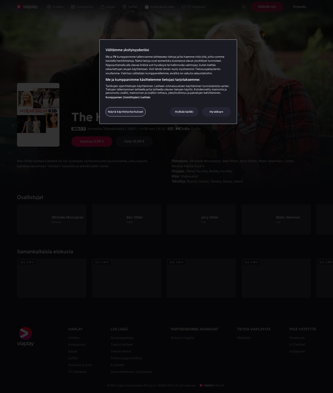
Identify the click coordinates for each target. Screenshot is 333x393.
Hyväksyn (216, 111)
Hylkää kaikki (184, 111)
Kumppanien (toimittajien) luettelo (128, 97)
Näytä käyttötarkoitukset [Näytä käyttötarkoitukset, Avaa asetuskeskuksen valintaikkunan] (125, 111)
